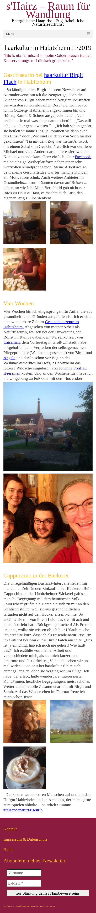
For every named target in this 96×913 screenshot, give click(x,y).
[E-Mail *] (24, 883)
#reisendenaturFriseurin (23, 810)
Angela (9, 358)
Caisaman (11, 342)
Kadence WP (50, 906)
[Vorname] (24, 872)
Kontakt (10, 829)
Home (8, 849)
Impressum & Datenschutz (25, 839)
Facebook (83, 156)
